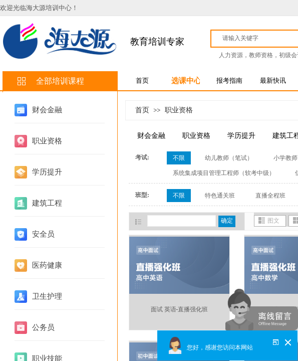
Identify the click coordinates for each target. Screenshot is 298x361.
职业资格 (47, 141)
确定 (227, 220)
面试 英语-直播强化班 (179, 309)
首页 (142, 110)
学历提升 (47, 172)
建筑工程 (47, 203)
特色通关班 (220, 195)
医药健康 (47, 265)
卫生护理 (47, 296)
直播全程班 (270, 195)
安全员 (43, 234)
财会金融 (47, 110)
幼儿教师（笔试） (229, 157)
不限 (179, 157)
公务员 (43, 327)
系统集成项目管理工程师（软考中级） (224, 172)
